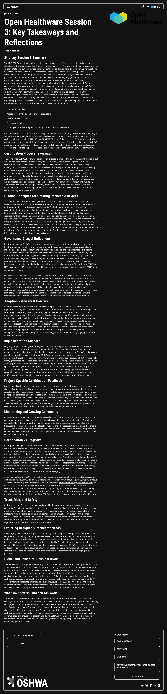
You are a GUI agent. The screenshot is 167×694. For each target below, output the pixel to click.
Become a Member (24, 635)
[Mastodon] (150, 686)
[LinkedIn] (154, 686)
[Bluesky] (146, 686)
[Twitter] (142, 686)
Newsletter (121, 634)
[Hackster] (159, 685)
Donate (24, 643)
